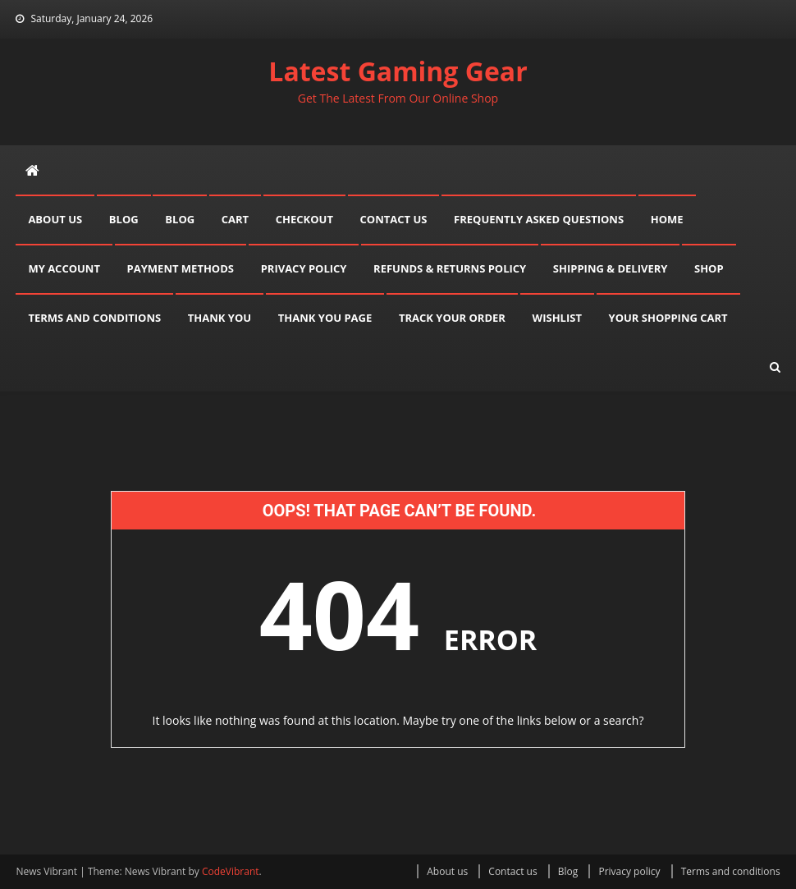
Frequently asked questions (539, 219)
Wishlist (557, 317)
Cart (235, 219)
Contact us (394, 219)
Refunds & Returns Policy (449, 268)
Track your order (452, 317)
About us (55, 219)
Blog (124, 219)
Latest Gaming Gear (397, 71)
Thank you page (325, 317)
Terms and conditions (94, 317)
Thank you (219, 317)
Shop (709, 268)
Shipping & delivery (610, 268)
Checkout (304, 219)
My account (64, 268)
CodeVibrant (230, 871)
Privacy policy (304, 268)
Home (667, 219)
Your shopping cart (668, 317)
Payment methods (180, 268)
